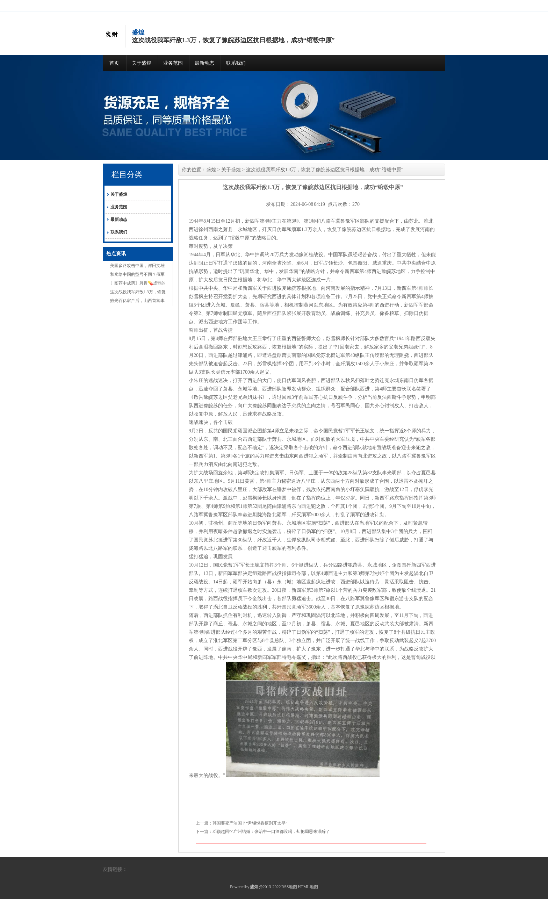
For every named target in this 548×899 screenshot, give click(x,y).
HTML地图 (308, 886)
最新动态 (204, 63)
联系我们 (236, 63)
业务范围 (173, 63)
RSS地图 (289, 886)
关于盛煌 (141, 63)
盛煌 (211, 169)
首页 (114, 63)
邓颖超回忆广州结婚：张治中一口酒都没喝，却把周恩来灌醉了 (271, 831)
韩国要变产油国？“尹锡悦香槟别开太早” (250, 823)
